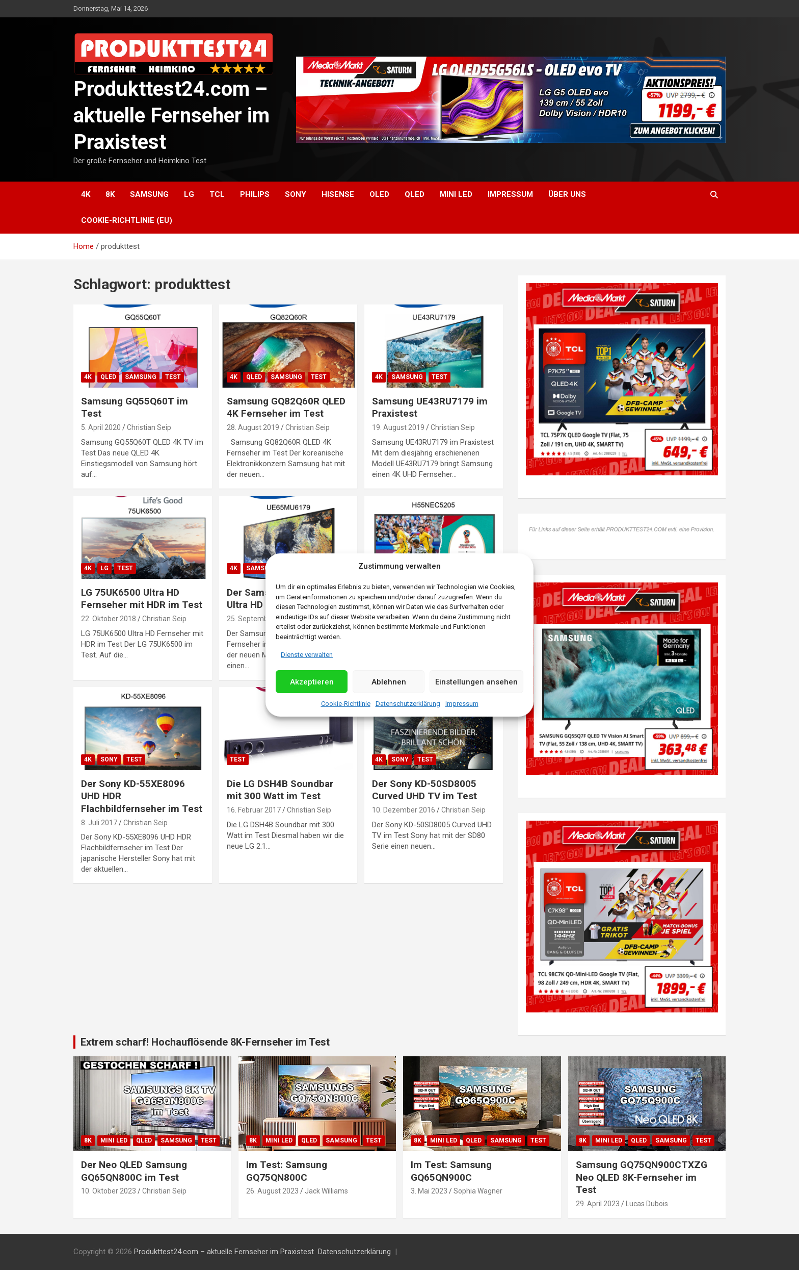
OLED (379, 194)
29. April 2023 (598, 1204)
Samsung (149, 194)
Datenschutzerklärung (408, 703)
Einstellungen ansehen (476, 682)
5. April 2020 (101, 427)
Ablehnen (388, 682)
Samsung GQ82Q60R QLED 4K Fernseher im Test (286, 407)
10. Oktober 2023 (108, 1191)
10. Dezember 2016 (403, 810)
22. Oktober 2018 (108, 619)
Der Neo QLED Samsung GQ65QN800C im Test (134, 1171)
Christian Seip (149, 427)
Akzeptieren (312, 682)
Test (173, 376)
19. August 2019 (398, 427)
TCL (217, 194)
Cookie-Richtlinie (345, 703)
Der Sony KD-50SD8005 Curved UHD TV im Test (424, 790)
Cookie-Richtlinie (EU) (126, 220)
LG (189, 194)
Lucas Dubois (647, 1204)
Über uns (567, 194)
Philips (255, 194)
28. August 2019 (253, 427)
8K (110, 194)
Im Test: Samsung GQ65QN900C (451, 1171)
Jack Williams (326, 1191)
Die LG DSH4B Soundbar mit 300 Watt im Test (280, 790)
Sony (295, 194)
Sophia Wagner (478, 1191)
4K (85, 194)
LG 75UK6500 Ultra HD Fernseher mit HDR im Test (141, 599)
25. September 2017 (259, 619)
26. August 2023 (272, 1191)
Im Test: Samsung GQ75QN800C (286, 1171)
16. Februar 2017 (254, 810)
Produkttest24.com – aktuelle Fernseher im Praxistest (171, 115)
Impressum (461, 703)
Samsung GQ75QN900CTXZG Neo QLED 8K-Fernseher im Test (641, 1177)
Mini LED (456, 194)
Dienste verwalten (307, 654)
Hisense (338, 194)
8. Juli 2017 (99, 823)
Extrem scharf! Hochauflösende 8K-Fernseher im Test (205, 1042)
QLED (414, 194)
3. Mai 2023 (429, 1191)
